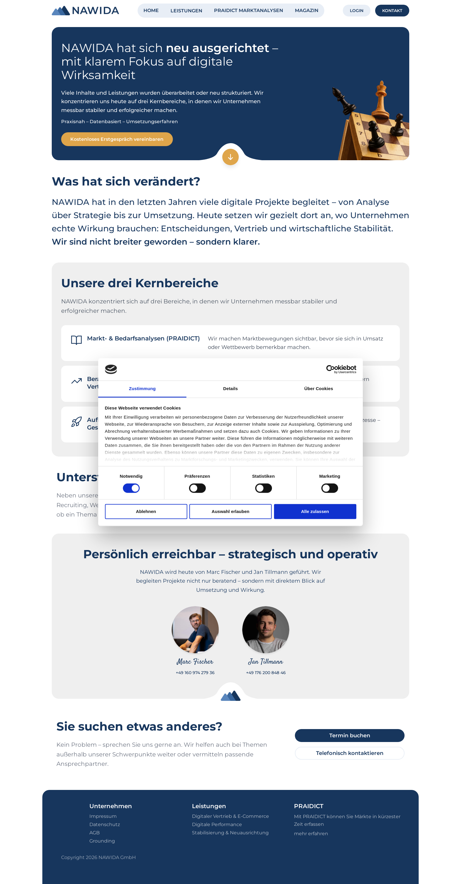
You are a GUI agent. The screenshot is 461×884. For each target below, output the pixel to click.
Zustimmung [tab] (142, 388)
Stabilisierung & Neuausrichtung (230, 832)
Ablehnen (146, 511)
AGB (94, 832)
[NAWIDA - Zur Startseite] (85, 10)
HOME (151, 10)
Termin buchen (349, 735)
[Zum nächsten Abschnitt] (230, 157)
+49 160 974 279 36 (195, 673)
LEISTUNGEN (186, 11)
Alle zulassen (315, 511)
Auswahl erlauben (230, 511)
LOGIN (356, 10)
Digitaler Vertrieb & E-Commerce (230, 816)
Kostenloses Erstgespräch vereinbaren (117, 139)
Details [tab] (230, 388)
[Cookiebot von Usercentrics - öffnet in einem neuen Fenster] (330, 369)
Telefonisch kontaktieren (349, 753)
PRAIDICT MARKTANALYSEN (248, 10)
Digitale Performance (217, 824)
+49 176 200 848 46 (266, 673)
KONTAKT (392, 10)
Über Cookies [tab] (318, 388)
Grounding (102, 841)
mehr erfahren (311, 833)
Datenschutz (104, 824)
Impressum (103, 816)
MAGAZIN (306, 10)
